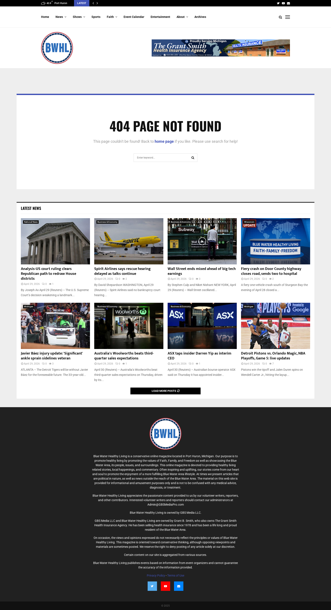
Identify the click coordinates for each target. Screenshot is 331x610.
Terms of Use (175, 575)
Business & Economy (107, 222)
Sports (95, 17)
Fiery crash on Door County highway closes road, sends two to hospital (271, 271)
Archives (200, 17)
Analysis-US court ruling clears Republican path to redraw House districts (48, 274)
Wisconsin (249, 222)
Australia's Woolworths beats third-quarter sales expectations (124, 356)
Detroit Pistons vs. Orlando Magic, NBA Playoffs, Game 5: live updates (273, 356)
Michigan (28, 306)
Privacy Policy (156, 575)
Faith (110, 17)
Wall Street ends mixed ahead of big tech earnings (202, 271)
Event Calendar (134, 17)
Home (45, 17)
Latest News (31, 208)
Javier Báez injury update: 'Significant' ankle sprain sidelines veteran (52, 356)
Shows (77, 17)
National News (31, 222)
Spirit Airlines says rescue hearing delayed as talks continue (122, 271)
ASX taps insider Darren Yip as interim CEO (199, 356)
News (59, 17)
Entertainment (160, 17)
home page (164, 141)
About (181, 17)
